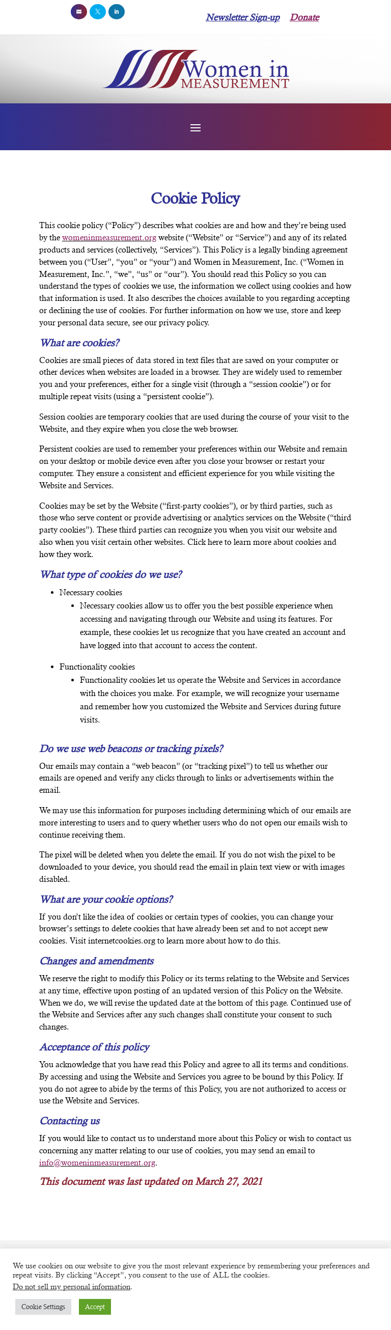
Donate (304, 17)
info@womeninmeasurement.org (97, 1163)
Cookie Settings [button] (43, 1307)
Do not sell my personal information (71, 1286)
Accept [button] (95, 1307)
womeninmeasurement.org (109, 237)
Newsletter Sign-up (243, 17)
